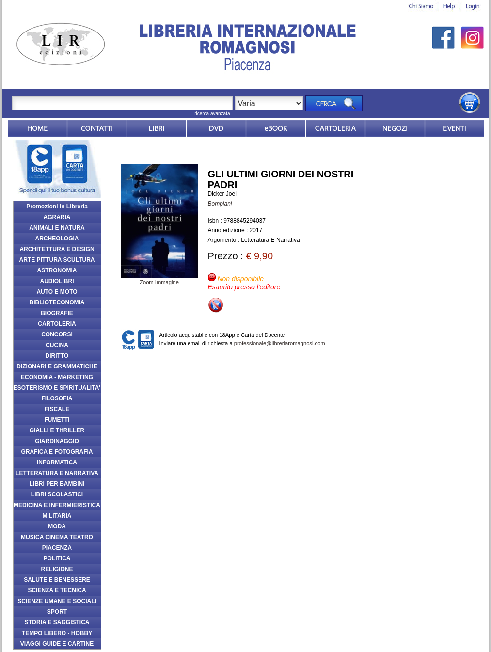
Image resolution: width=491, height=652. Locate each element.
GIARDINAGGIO (57, 441)
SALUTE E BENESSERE (57, 579)
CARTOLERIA (57, 323)
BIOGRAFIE (57, 313)
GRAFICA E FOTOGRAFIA (57, 451)
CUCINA (57, 345)
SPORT (57, 611)
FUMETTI (57, 419)
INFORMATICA (57, 462)
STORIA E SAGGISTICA (56, 622)
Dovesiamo (395, 128)
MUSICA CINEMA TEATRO (57, 537)
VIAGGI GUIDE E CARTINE (57, 643)
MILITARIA (57, 515)
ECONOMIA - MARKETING (57, 377)
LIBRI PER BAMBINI (57, 483)
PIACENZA (57, 547)
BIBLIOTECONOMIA (57, 302)
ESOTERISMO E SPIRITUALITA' (57, 387)
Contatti (97, 128)
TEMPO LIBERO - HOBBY (57, 633)
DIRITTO (57, 355)
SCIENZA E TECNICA (57, 590)
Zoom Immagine (159, 279)
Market (335, 128)
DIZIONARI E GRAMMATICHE (56, 366)
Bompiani (220, 203)
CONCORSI (57, 334)
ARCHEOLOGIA (57, 238)
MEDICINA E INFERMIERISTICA (57, 505)
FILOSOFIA (57, 398)
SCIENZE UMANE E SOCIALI (56, 601)
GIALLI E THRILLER (57, 430)
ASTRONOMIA (57, 270)
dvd (216, 128)
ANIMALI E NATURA (56, 227)
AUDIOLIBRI (57, 281)
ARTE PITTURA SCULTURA (57, 259)
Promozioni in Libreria (57, 206)
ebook (275, 128)
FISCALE (57, 409)
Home (37, 128)
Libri (156, 128)
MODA (57, 526)
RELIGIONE (57, 569)
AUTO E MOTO (56, 291)
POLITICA (57, 558)
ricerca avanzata (212, 113)
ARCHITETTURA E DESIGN (56, 249)
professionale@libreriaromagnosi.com (279, 343)
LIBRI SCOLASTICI (57, 494)
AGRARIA (57, 217)
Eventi (454, 128)
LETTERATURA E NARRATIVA (57, 473)
